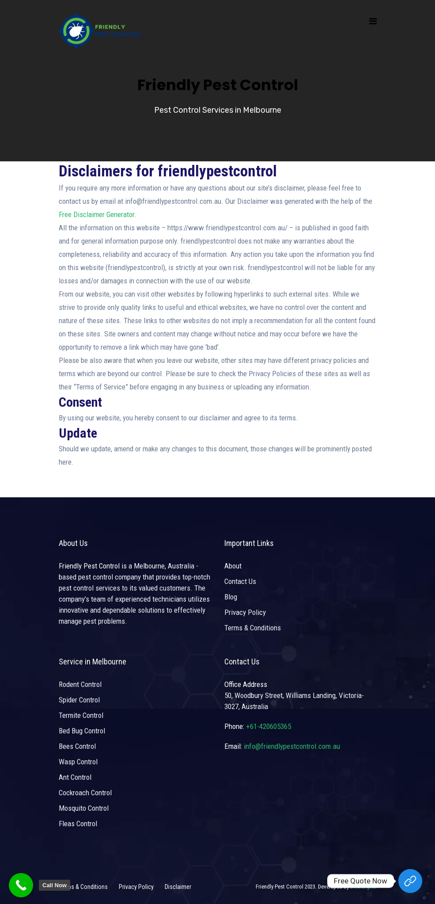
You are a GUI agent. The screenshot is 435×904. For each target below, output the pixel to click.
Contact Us (240, 581)
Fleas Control (78, 823)
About (233, 565)
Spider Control (79, 699)
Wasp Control (78, 761)
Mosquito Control (84, 808)
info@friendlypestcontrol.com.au (292, 746)
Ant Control (75, 777)
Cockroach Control (85, 792)
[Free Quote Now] (410, 881)
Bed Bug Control (82, 730)
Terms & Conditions (252, 627)
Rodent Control (80, 684)
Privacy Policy (245, 612)
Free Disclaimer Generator (96, 214)
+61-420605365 (268, 726)
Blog (230, 596)
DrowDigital (363, 886)
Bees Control (77, 746)
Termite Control (81, 715)
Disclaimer (178, 886)
